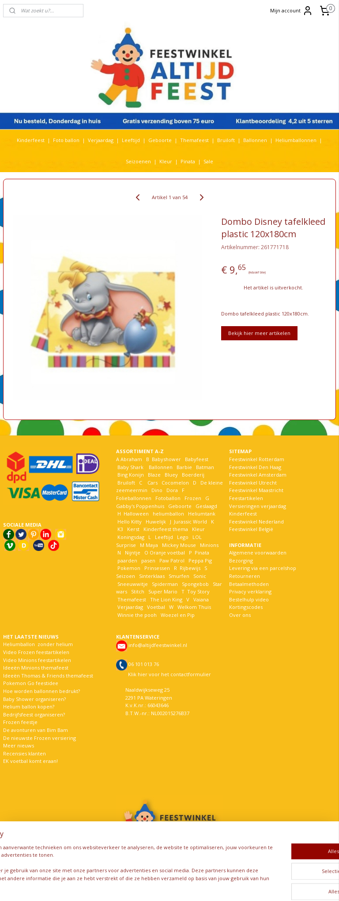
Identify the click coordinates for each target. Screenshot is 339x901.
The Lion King (165, 599)
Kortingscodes (246, 607)
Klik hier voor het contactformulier (169, 674)
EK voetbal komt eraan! (30, 761)
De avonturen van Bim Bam (35, 730)
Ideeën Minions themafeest (35, 667)
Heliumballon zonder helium (38, 644)
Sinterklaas (152, 576)
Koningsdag (130, 537)
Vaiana (201, 599)
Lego (181, 537)
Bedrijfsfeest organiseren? (34, 714)
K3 (119, 529)
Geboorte (160, 140)
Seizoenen (138, 161)
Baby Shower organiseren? (34, 699)
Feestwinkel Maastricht (256, 490)
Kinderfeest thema (165, 529)
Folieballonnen (133, 498)
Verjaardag (100, 140)
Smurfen (179, 576)
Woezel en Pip (178, 615)
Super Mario (162, 591)
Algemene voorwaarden (257, 552)
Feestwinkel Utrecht (253, 482)
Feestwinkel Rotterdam (256, 459)
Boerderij (193, 474)
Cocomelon (175, 482)
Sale (208, 161)
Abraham (131, 459)
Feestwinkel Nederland (256, 521)
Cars (152, 482)
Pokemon (128, 568)
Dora (171, 490)
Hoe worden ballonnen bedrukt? (41, 691)
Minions (208, 545)
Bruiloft (226, 140)
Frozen (193, 498)
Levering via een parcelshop (262, 568)
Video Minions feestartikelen (37, 660)
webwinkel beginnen (200, 885)
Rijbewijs (190, 568)
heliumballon (168, 513)
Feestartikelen (246, 498)
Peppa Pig (200, 560)
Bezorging (241, 560)
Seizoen (125, 576)
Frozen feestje (20, 722)
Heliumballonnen (295, 140)
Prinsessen (156, 568)
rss (166, 885)
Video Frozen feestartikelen (36, 652)
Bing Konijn (130, 474)
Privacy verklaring (250, 591)
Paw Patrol (171, 560)
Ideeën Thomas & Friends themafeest (48, 675)
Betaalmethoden (249, 584)
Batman (205, 467)
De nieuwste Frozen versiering (39, 738)
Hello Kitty (129, 521)
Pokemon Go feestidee (30, 683)
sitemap (147, 885)
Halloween (136, 513)
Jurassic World (190, 521)
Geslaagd (206, 506)
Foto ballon (66, 140)
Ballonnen (255, 140)
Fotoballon (168, 498)
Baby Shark (130, 467)
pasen (148, 560)
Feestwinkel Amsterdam (257, 474)
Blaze (154, 474)
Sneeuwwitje (132, 584)
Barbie (184, 467)
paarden (127, 560)
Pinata (188, 161)
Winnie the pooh (137, 615)
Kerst (133, 529)
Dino (156, 490)
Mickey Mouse (179, 545)
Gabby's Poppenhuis (140, 506)
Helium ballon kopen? (28, 706)
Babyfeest (196, 459)
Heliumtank (201, 513)
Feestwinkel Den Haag (255, 467)
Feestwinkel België (251, 529)
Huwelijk (156, 521)
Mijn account (291, 10)
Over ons (240, 615)
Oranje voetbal (167, 552)
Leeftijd (131, 140)
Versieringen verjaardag (257, 506)
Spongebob (195, 584)
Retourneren (244, 576)
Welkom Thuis (194, 607)
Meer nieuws (18, 745)
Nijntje (132, 552)
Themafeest (194, 140)
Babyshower (167, 459)
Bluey (171, 474)
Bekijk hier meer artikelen (259, 333)
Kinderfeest (31, 140)
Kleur (165, 161)
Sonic (199, 576)
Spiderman (165, 584)
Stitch (137, 591)
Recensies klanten (24, 753)
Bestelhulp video (249, 599)
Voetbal (155, 607)
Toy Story (198, 591)
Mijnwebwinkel (277, 885)
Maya (152, 545)
